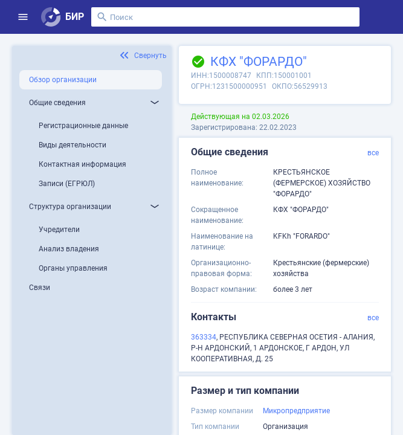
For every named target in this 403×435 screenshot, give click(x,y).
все (373, 153)
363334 (203, 337)
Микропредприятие (296, 411)
